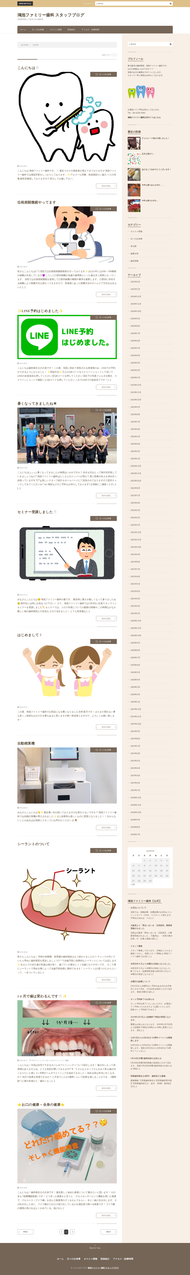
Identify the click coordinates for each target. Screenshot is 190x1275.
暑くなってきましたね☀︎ (37, 403)
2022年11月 (136, 473)
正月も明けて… (148, 154)
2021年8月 (135, 561)
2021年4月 (135, 591)
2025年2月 (135, 281)
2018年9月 (135, 819)
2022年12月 (136, 466)
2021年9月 (135, 554)
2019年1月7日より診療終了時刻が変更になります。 (151, 1018)
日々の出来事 (38, 29)
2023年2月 (135, 451)
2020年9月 (135, 643)
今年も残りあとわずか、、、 (154, 185)
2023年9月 (135, 407)
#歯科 (67, 1060)
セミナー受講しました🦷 (37, 512)
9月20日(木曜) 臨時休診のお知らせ (146, 1058)
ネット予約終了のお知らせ (142, 999)
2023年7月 (135, 421)
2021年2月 (135, 606)
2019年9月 (135, 731)
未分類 (133, 246)
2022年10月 (136, 480)
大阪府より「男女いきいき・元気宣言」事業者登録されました (151, 927)
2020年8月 (135, 650)
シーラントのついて (33, 844)
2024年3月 (135, 363)
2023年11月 (136, 392)
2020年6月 (135, 665)
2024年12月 (136, 296)
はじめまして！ (30, 635)
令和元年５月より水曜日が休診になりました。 (151, 964)
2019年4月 (135, 768)
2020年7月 (135, 657)
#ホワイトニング (38, 1060)
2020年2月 (135, 694)
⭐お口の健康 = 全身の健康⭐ (41, 1105)
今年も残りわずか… (150, 201)
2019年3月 (135, 775)
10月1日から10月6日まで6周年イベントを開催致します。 (151, 1039)
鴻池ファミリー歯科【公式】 (145, 901)
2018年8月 (135, 827)
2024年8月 (135, 326)
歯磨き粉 (134, 253)
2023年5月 (135, 436)
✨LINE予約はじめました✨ (40, 311)
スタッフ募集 (136, 946)
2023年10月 (136, 399)
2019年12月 (136, 709)
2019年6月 (135, 753)
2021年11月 (136, 539)
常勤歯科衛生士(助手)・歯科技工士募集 (148, 1076)
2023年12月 (136, 385)
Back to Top (95, 1248)
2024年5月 (135, 348)
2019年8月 (135, 738)
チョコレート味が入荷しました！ (100, 3)
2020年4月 (135, 679)
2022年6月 (135, 503)
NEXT (108, 1232)
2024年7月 (135, 333)
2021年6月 (135, 576)
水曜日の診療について (140, 981)
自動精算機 (26, 743)
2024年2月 (135, 370)
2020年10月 (136, 635)
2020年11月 (136, 628)
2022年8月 (135, 488)
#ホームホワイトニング (54, 1060)
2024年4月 (135, 355)
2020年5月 (135, 672)
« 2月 (133, 884)
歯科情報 (134, 261)
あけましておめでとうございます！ (156, 169)
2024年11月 (136, 304)
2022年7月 (135, 495)
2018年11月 (136, 805)
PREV (25, 1232)
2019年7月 (135, 746)
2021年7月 (135, 569)
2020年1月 (135, 701)
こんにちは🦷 (28, 68)
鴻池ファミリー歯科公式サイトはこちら (144, 117)
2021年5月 (135, 584)
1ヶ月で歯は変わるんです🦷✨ (42, 996)
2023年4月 (135, 444)
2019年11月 (136, 716)
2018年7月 (135, 834)
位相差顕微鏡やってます (36, 202)
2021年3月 (135, 598)
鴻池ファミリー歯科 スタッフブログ (50, 15)
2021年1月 (135, 613)
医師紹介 (72, 29)
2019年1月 (135, 790)
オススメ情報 (56, 29)
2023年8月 (135, 414)
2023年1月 (135, 458)
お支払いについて (138, 907)
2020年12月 (136, 620)
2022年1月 (135, 525)
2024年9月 (135, 318)
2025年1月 (135, 289)
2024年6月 (135, 340)
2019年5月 (135, 760)
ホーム (23, 29)
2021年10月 (136, 547)
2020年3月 (135, 687)
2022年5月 (135, 510)
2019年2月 (135, 783)
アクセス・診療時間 (90, 29)
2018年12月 (136, 797)
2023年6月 (135, 429)
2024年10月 (136, 311)
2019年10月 (136, 724)
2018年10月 (136, 812)
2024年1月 (135, 377)
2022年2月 (135, 517)
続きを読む (106, 186)
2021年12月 (136, 532)
